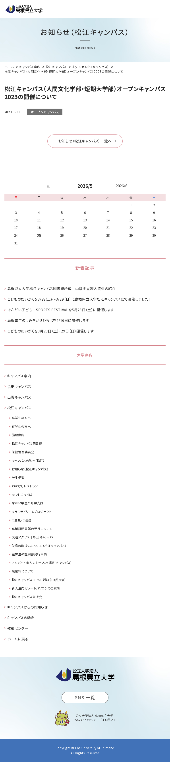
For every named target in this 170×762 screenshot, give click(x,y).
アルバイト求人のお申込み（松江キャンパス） (42, 562)
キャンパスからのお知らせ (27, 607)
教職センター (17, 628)
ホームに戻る (17, 638)
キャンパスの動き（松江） (28, 460)
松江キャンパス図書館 (27, 443)
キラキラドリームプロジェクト (32, 511)
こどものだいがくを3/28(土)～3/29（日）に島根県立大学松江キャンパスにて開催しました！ (78, 299)
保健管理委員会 (23, 452)
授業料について (22, 571)
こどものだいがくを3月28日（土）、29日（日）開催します (50, 331)
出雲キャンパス (19, 397)
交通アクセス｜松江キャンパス (33, 537)
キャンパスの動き (20, 617)
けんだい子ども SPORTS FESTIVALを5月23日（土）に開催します (60, 309)
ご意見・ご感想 (22, 520)
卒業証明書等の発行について (32, 528)
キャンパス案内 (19, 375)
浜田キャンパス (19, 386)
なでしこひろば (22, 494)
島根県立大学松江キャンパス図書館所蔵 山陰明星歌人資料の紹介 (61, 288)
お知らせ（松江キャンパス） (30, 469)
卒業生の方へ (21, 418)
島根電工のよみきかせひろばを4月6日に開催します (48, 320)
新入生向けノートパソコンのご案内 (36, 588)
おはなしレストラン (25, 486)
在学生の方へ (21, 426)
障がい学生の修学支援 (28, 503)
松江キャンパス (19, 407)
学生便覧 (18, 477)
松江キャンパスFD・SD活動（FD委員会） (39, 580)
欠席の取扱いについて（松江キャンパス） (39, 545)
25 (39, 235)
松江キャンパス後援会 (27, 597)
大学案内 (85, 354)
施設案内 (18, 435)
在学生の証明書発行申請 (29, 554)
